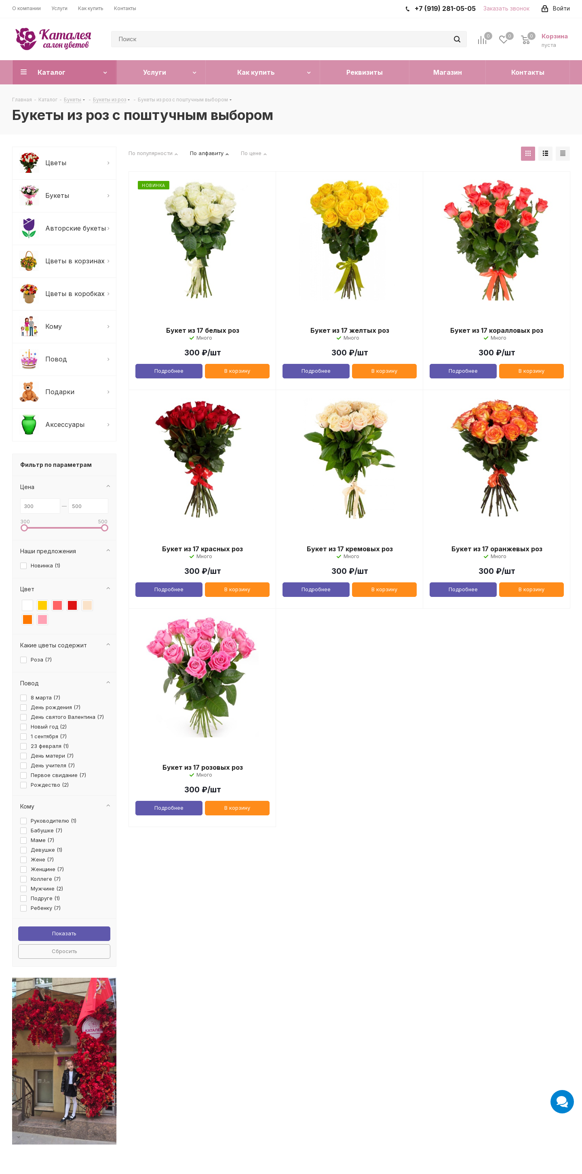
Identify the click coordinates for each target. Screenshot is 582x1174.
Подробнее (168, 371)
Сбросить (64, 951)
